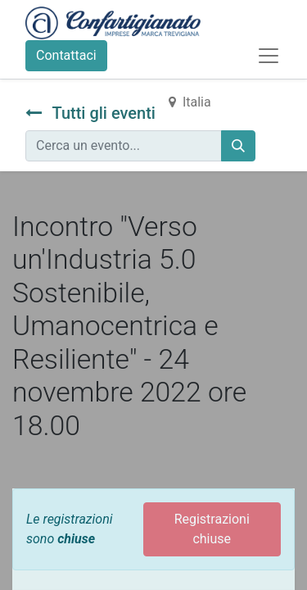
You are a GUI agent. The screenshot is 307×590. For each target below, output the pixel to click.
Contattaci (66, 55)
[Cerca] (238, 145)
